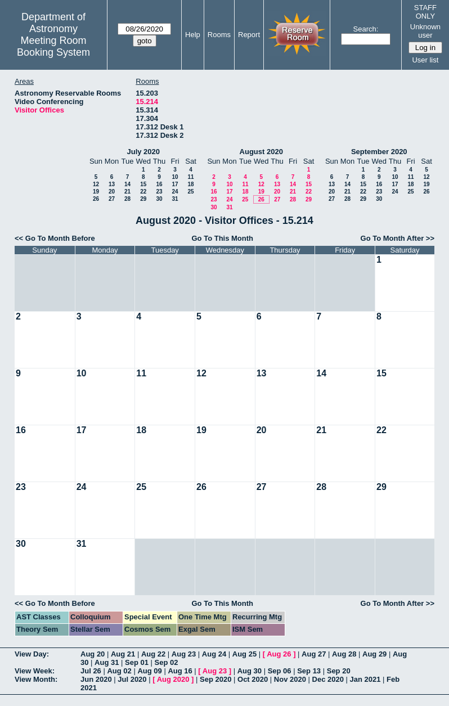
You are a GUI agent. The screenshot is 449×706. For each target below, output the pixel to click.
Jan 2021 (365, 679)
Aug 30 (249, 671)
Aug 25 (244, 654)
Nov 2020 (290, 679)
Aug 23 (184, 654)
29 (143, 199)
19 (96, 191)
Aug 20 (92, 654)
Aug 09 (149, 671)
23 (159, 191)
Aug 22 (153, 654)
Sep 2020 (215, 679)
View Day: (32, 654)
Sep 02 (166, 662)
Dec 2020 (328, 679)
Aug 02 (119, 671)
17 (175, 184)
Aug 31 (107, 662)
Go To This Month (223, 238)
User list (425, 60)
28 (127, 199)
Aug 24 (214, 654)
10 (175, 177)
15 (143, 184)
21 (127, 191)
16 (159, 184)
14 (127, 184)
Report (249, 34)
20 (112, 191)
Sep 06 (279, 671)
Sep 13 (309, 671)
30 (159, 199)
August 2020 (261, 151)
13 (112, 184)
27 (112, 199)
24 (175, 191)
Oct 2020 (252, 679)
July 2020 (143, 151)
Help (192, 34)
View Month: (36, 679)
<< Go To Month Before (55, 238)
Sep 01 (137, 662)
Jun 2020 (96, 679)
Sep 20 (339, 671)
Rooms (219, 34)
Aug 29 (374, 654)
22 (143, 191)
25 (190, 191)
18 (190, 184)
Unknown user (425, 31)
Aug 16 (180, 671)
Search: (366, 29)
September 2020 (379, 151)
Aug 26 (279, 654)
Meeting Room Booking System (53, 46)
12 (96, 184)
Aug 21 (123, 654)
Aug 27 (314, 654)
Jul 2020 (132, 679)
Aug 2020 (173, 679)
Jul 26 (90, 671)
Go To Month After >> (397, 238)
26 (96, 199)
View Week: (35, 671)
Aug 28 (344, 654)
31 (175, 199)
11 (190, 177)
